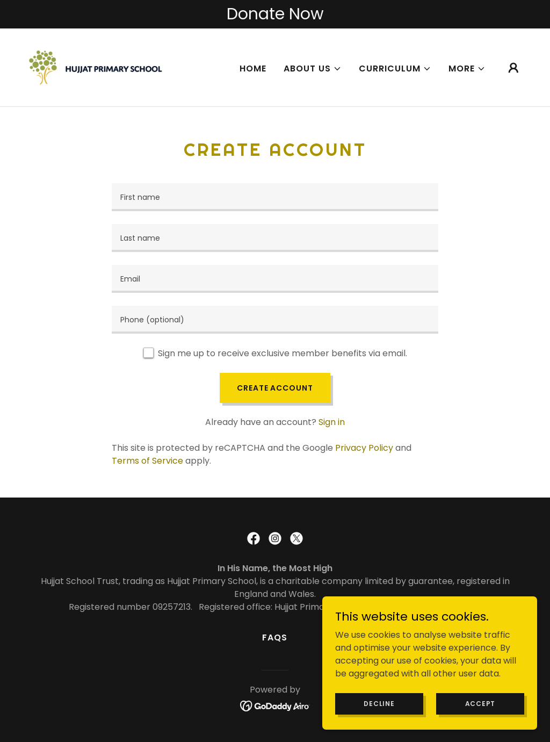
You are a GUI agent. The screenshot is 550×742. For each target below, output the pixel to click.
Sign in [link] (332, 422)
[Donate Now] (275, 14)
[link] (95, 67)
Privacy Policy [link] (364, 448)
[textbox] (275, 197)
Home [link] (253, 68)
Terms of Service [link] (147, 461)
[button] (313, 68)
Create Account (275, 388)
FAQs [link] (274, 637)
